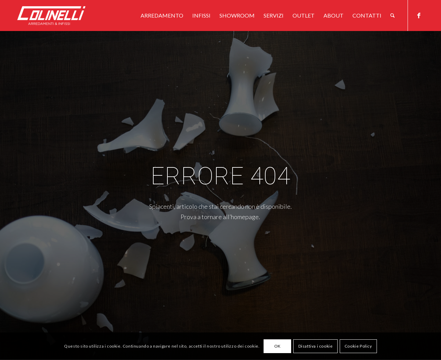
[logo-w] (62, 15)
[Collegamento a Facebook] (418, 15)
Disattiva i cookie (315, 346)
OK (277, 346)
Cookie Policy (358, 346)
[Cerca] (392, 15)
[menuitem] (162, 15)
